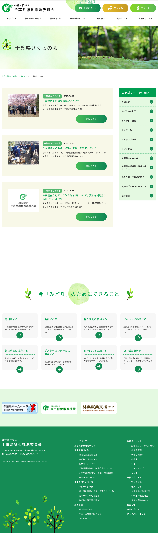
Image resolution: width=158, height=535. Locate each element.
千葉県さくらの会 (130, 158)
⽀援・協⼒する (145, 18)
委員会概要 (136, 452)
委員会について (123, 18)
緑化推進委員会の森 (88, 456)
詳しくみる (91, 118)
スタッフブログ (129, 139)
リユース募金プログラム (90, 515)
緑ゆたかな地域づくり (34, 18)
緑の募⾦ (101, 18)
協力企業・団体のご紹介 (133, 176)
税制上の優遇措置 (139, 497)
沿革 (133, 465)
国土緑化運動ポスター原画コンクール (96, 493)
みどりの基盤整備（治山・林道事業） (96, 474)
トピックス (127, 148)
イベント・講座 (129, 120)
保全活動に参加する (140, 493)
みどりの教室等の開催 (89, 502)
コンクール (127, 130)
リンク (134, 474)
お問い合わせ (90, 8)
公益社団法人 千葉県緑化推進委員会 (28, 7)
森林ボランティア (87, 465)
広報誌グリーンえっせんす (134, 186)
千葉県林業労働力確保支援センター (95, 470)
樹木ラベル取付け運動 (89, 497)
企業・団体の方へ (139, 502)
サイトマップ (137, 470)
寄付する (118, 8)
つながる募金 (85, 520)
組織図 (134, 461)
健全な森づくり (57, 18)
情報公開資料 (137, 456)
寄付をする (136, 483)
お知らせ (126, 101)
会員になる (136, 488)
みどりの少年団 (129, 111)
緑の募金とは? (85, 511)
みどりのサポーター (88, 461)
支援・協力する (134, 479)
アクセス (145, 8)
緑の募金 (126, 195)
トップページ (12, 18)
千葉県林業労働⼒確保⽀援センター (134, 168)
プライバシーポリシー (137, 515)
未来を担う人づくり (79, 18)
